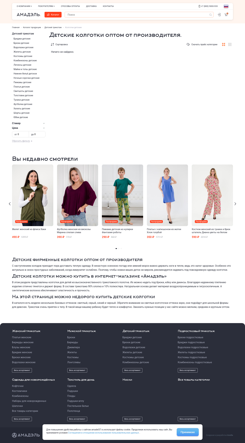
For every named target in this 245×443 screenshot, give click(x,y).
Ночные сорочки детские (27, 78)
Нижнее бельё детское (25, 73)
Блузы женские (21, 347)
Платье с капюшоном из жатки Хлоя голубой (164, 231)
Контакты (108, 6)
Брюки (71, 337)
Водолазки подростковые (193, 347)
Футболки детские (23, 104)
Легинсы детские (22, 65)
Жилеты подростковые (191, 352)
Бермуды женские (22, 342)
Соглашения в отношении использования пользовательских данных (104, 432)
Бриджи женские (22, 352)
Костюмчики (19, 391)
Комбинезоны (20, 396)
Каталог (53, 14)
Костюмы (73, 357)
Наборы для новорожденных (29, 400)
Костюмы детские (23, 56)
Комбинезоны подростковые (195, 362)
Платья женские (21, 337)
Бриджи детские (22, 38)
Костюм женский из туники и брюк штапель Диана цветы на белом (211, 231)
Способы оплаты (70, 6)
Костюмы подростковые (192, 357)
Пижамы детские (22, 82)
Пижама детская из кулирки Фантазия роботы (117, 231)
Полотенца (73, 410)
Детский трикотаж (53, 27)
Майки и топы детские (25, 69)
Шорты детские (22, 113)
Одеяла (71, 386)
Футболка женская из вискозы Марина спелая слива (74, 231)
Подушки (72, 391)
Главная (16, 27)
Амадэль (28, 15)
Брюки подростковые (190, 337)
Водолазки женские (23, 362)
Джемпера (73, 347)
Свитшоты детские (23, 91)
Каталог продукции (32, 27)
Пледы (71, 396)
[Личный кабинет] (219, 14)
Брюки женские (21, 357)
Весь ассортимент (22, 370)
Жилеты (72, 352)
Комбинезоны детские (25, 60)
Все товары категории (25, 410)
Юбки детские (21, 117)
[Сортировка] (52, 44)
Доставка (91, 6)
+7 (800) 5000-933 (208, 6)
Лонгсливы (74, 362)
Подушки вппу (75, 400)
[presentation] (10, 204)
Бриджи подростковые (191, 342)
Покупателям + (46, 6)
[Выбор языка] (226, 6)
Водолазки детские (23, 47)
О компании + (24, 6)
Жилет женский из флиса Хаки (29, 229)
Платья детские (22, 86)
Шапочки (17, 405)
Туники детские (22, 100)
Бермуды (72, 342)
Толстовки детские (23, 95)
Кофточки (17, 386)
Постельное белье (78, 405)
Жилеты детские (22, 52)
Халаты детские (22, 108)
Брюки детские (21, 43)
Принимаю (188, 432)
